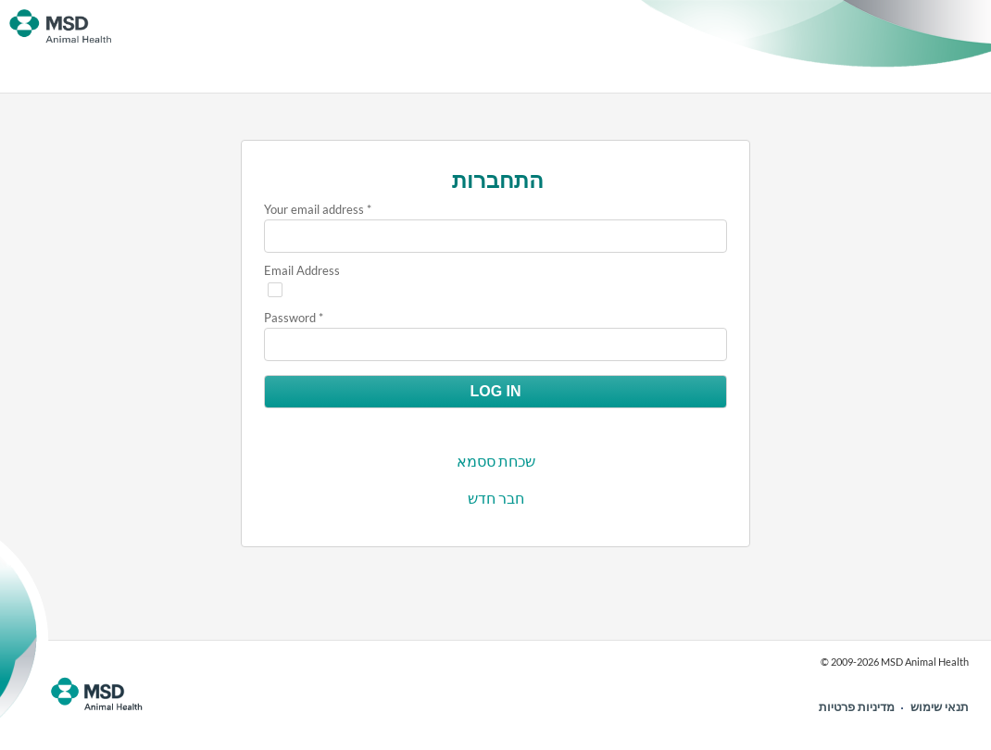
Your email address (314, 209)
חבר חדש (496, 497)
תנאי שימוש (939, 706)
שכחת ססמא (496, 460)
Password (290, 317)
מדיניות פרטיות (857, 706)
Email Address (302, 270)
